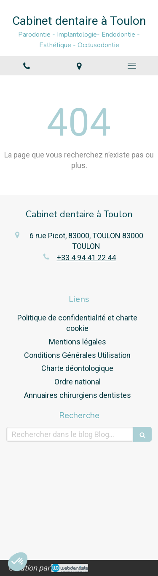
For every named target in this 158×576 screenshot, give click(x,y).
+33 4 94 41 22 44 (86, 257)
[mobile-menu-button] (131, 65)
